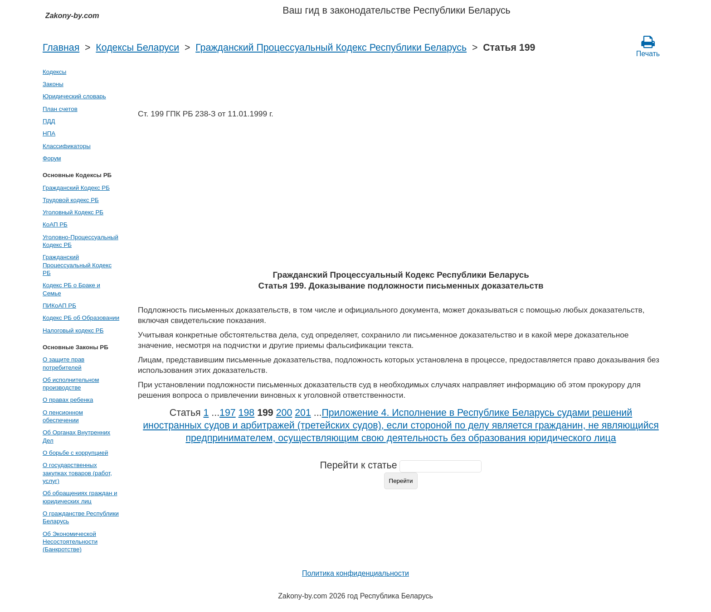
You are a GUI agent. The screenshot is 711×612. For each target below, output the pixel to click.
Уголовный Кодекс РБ (73, 212)
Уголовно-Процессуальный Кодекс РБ (80, 241)
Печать (648, 46)
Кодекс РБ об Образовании (81, 317)
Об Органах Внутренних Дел (76, 436)
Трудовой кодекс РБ (71, 200)
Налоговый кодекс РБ (73, 330)
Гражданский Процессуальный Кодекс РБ (77, 265)
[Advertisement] (400, 197)
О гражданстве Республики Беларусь (81, 517)
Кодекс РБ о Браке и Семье (71, 289)
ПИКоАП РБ (59, 305)
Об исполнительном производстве (71, 383)
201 (303, 412)
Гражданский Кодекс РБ (76, 187)
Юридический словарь (74, 96)
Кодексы (54, 71)
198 (247, 412)
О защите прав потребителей (63, 363)
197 (227, 412)
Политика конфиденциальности (355, 573)
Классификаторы (67, 146)
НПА (49, 133)
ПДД (49, 121)
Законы (53, 84)
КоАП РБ (55, 224)
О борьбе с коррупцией (75, 452)
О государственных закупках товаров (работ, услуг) (77, 473)
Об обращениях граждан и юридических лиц (80, 497)
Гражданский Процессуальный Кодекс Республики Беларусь (331, 47)
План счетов (60, 109)
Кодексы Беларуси (137, 47)
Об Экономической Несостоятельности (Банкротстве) (70, 541)
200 (284, 412)
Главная (61, 47)
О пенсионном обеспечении (63, 416)
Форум (52, 158)
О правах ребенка (68, 399)
